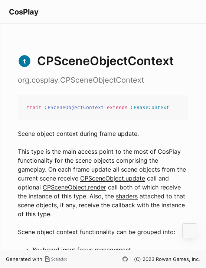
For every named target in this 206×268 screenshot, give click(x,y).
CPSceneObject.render (74, 187)
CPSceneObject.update (112, 178)
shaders (127, 196)
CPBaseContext (150, 107)
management (113, 249)
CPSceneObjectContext (74, 107)
